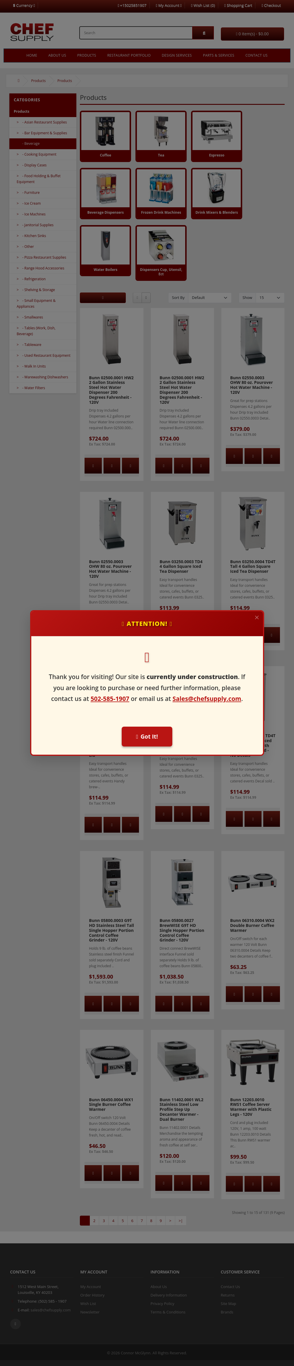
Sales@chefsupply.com (207, 699)
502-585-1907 (110, 699)
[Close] (257, 617)
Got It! (147, 736)
